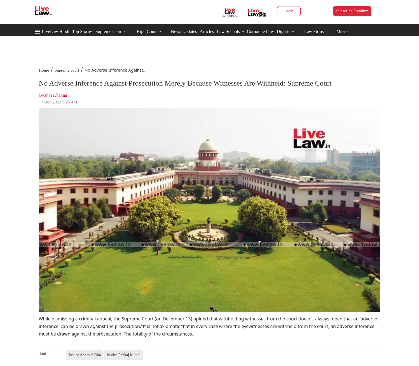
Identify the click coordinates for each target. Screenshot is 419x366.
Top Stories (82, 31)
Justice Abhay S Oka (84, 355)
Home (44, 70)
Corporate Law (260, 31)
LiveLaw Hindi (55, 31)
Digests (283, 31)
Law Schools (230, 31)
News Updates (184, 31)
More (343, 32)
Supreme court (67, 70)
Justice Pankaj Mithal (124, 355)
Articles (207, 31)
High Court (147, 31)
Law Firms (316, 31)
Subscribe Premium (352, 11)
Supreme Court (109, 31)
